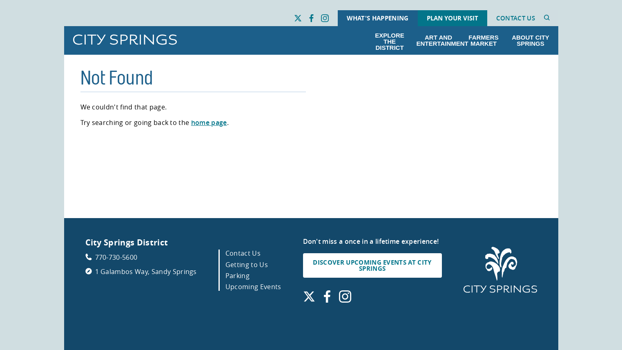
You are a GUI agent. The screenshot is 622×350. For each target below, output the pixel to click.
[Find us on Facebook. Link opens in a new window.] (311, 18)
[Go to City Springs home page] (125, 40)
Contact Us (515, 18)
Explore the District (389, 41)
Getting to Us (246, 264)
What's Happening (378, 18)
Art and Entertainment (440, 40)
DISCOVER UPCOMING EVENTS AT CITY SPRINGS (372, 265)
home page (209, 122)
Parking (237, 275)
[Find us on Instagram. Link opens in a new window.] (325, 18)
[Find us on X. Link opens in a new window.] (298, 18)
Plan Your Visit (452, 18)
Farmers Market (483, 40)
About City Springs (530, 40)
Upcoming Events (253, 286)
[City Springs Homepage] (500, 270)
